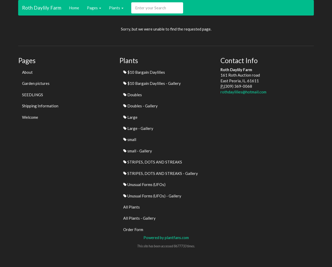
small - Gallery (137, 151)
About (27, 72)
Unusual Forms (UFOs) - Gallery (152, 196)
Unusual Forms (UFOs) (144, 184)
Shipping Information (40, 105)
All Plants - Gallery (139, 218)
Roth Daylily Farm (41, 8)
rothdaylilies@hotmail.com (243, 92)
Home (74, 7)
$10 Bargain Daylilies (144, 72)
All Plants (131, 207)
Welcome (30, 117)
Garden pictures (36, 83)
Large (130, 117)
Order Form (133, 229)
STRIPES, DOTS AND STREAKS (152, 162)
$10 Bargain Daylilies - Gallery (152, 83)
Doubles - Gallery (140, 105)
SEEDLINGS (32, 94)
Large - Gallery (138, 128)
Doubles (132, 94)
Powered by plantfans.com (166, 237)
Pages (94, 7)
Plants (116, 7)
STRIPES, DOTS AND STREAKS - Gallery (160, 173)
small (129, 139)
